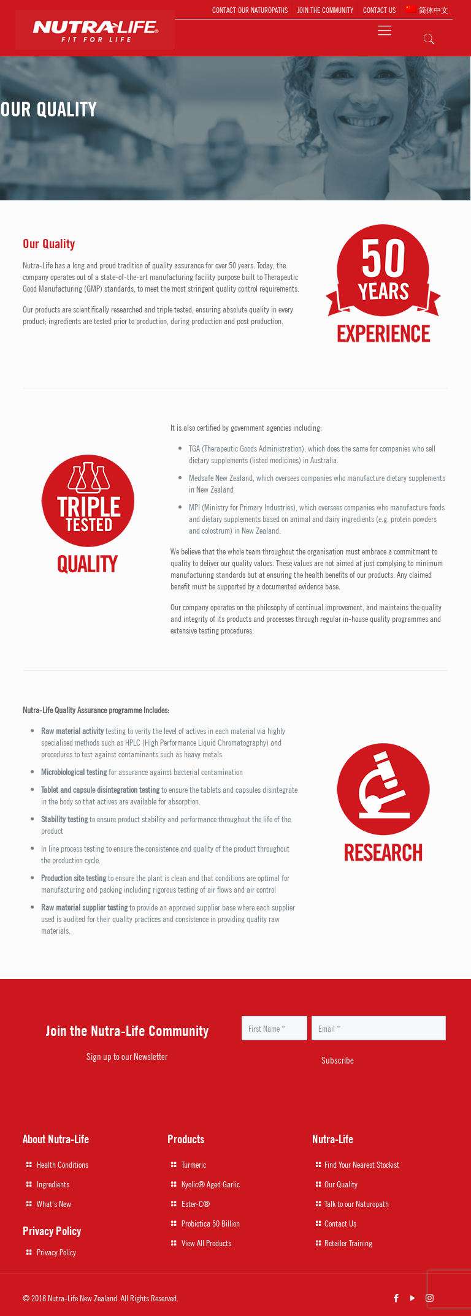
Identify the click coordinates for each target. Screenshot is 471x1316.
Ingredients (53, 1183)
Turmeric (194, 1164)
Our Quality (341, 1183)
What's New (54, 1203)
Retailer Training (348, 1242)
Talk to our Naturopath (356, 1203)
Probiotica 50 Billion (211, 1222)
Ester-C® (196, 1203)
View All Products (206, 1242)
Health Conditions (62, 1164)
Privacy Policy (56, 1251)
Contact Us (340, 1222)
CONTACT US (379, 9)
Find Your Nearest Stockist (361, 1164)
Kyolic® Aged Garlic (211, 1183)
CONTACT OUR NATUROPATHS (250, 9)
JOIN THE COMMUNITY (325, 9)
